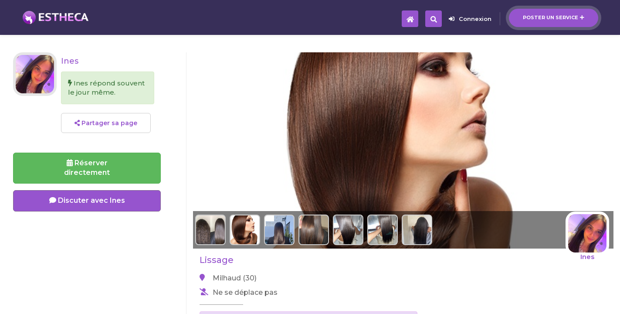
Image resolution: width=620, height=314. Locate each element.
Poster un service (553, 17)
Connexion (470, 18)
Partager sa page (106, 123)
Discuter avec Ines (87, 200)
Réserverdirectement (87, 168)
